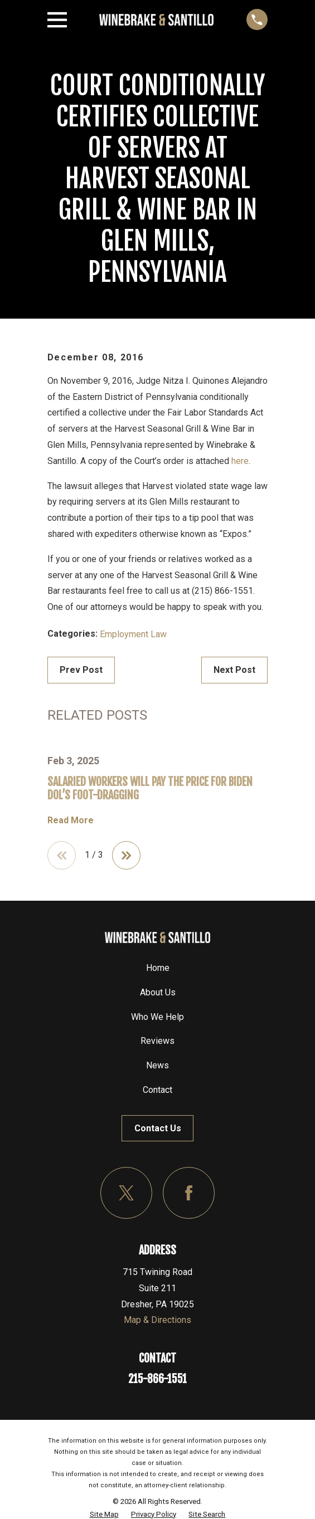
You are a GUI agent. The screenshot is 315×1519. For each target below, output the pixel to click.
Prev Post (81, 670)
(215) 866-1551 (222, 590)
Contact (157, 1090)
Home (157, 968)
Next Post (234, 670)
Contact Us (157, 1128)
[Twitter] (126, 1193)
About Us (158, 992)
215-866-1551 (157, 1379)
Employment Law (133, 634)
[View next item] (126, 855)
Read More (70, 820)
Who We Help (157, 1017)
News (157, 1065)
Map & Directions (157, 1320)
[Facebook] (189, 1193)
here (240, 461)
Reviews (157, 1041)
